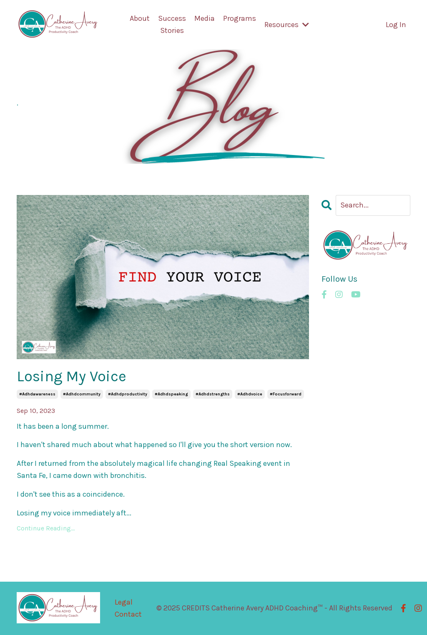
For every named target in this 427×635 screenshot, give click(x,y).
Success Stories (172, 24)
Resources (286, 24)
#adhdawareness (37, 394)
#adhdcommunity (81, 394)
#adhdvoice (249, 394)
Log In (396, 24)
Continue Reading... (46, 528)
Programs (239, 18)
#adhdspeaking (171, 394)
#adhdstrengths (213, 394)
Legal (124, 602)
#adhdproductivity (127, 394)
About (140, 18)
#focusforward (285, 394)
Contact (128, 614)
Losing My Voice (71, 376)
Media (204, 18)
